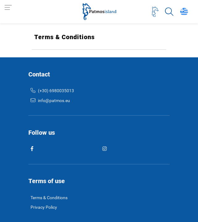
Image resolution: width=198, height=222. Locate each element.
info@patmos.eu (50, 100)
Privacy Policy (44, 207)
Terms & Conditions (49, 197)
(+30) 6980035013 (52, 90)
